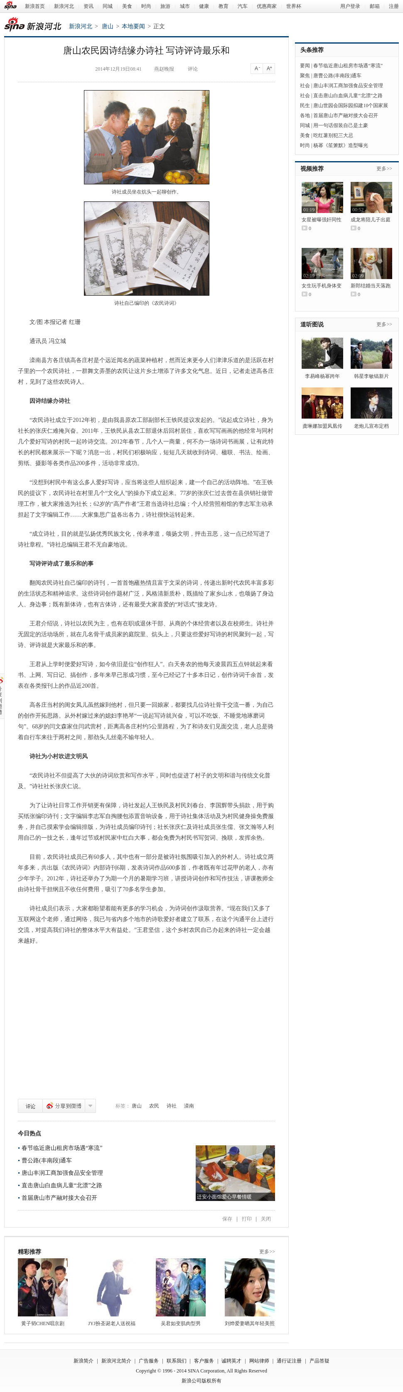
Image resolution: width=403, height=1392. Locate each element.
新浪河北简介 (116, 1361)
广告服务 (149, 1361)
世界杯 (293, 6)
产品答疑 (319, 1361)
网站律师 (259, 1361)
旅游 (165, 6)
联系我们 (177, 1361)
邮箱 (375, 6)
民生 (305, 105)
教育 (224, 6)
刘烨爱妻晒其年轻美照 (250, 1323)
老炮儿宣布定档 (371, 426)
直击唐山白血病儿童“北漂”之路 (62, 1185)
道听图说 (312, 324)
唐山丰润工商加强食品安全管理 (62, 1173)
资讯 (88, 6)
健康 (204, 6)
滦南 (189, 1106)
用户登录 (350, 6)
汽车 (243, 6)
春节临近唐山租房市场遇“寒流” (62, 1148)
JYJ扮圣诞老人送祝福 (111, 1323)
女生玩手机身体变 (322, 286)
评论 (30, 1106)
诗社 (172, 1106)
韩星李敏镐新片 (371, 376)
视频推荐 (312, 169)
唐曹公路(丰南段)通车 (337, 75)
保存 (227, 1219)
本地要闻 (133, 26)
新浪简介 (83, 1361)
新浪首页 (35, 6)
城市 (185, 6)
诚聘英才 (231, 1361)
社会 (305, 85)
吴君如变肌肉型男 (181, 1323)
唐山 (107, 26)
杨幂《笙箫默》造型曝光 (340, 145)
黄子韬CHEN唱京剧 (43, 1323)
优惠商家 (267, 6)
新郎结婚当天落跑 (371, 286)
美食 (127, 6)
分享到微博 (63, 1106)
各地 (305, 115)
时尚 (146, 6)
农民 (154, 1106)
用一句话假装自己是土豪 (340, 125)
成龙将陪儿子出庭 (371, 220)
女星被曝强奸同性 (322, 220)
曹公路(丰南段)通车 (47, 1160)
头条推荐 (312, 50)
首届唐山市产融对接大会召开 (59, 1198)
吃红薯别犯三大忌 (333, 135)
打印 (247, 1219)
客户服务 (204, 1361)
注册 (394, 6)
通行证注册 (289, 1361)
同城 (108, 6)
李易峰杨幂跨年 (322, 376)
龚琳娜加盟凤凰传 (322, 426)
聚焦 (305, 75)
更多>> (267, 1252)
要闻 (305, 66)
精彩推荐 (29, 1252)
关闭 (266, 1219)
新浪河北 (64, 6)
